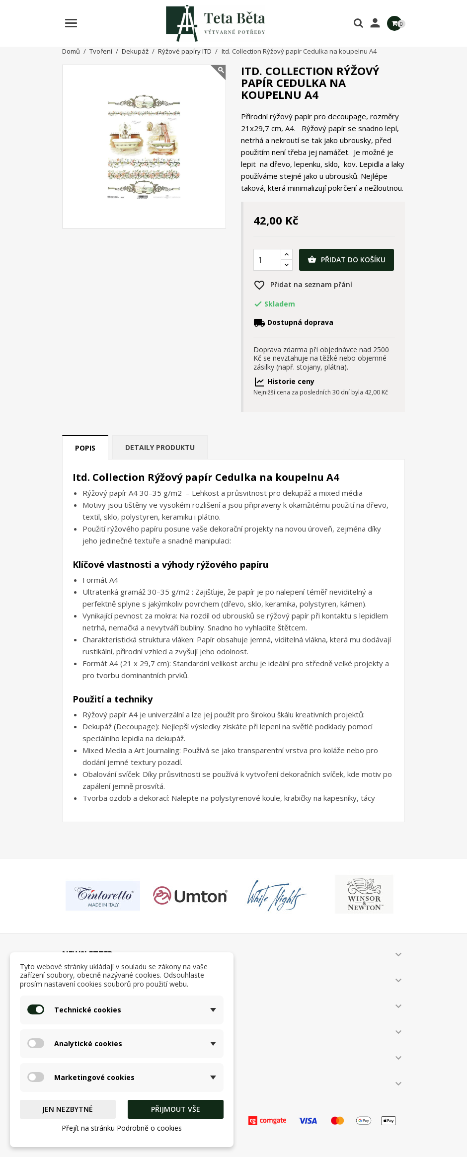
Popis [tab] (85, 448)
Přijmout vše (175, 1109)
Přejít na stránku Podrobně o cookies (122, 1128)
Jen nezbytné (67, 1109)
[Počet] (267, 260)
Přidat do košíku (347, 260)
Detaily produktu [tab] (160, 447)
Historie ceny (283, 381)
